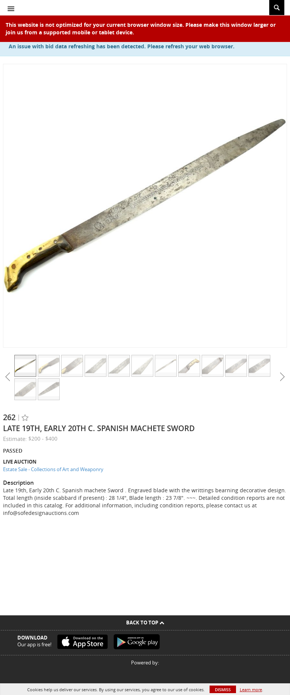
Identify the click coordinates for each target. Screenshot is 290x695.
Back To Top (145, 622)
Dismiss (223, 689)
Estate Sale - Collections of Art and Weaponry (53, 469)
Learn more (251, 689)
